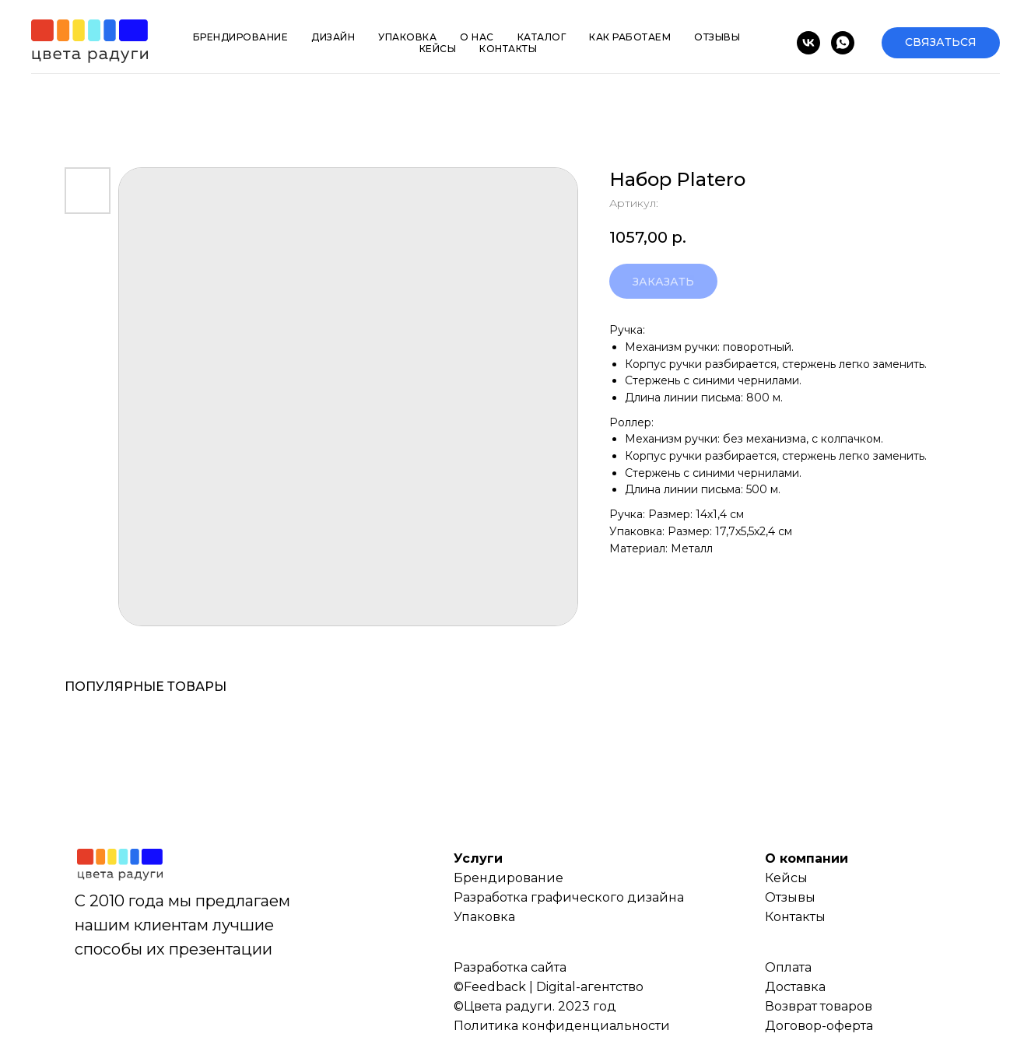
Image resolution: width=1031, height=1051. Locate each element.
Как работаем (630, 37)
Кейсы (438, 48)
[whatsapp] (842, 42)
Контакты (508, 48)
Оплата (788, 967)
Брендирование (241, 37)
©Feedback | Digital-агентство (548, 986)
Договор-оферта (819, 1025)
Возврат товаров (818, 1006)
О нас (477, 37)
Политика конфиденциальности (562, 1025)
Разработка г (495, 897)
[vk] (808, 42)
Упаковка (407, 37)
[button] (941, 42)
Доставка (795, 986)
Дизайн (333, 37)
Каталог (541, 37)
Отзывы (717, 37)
